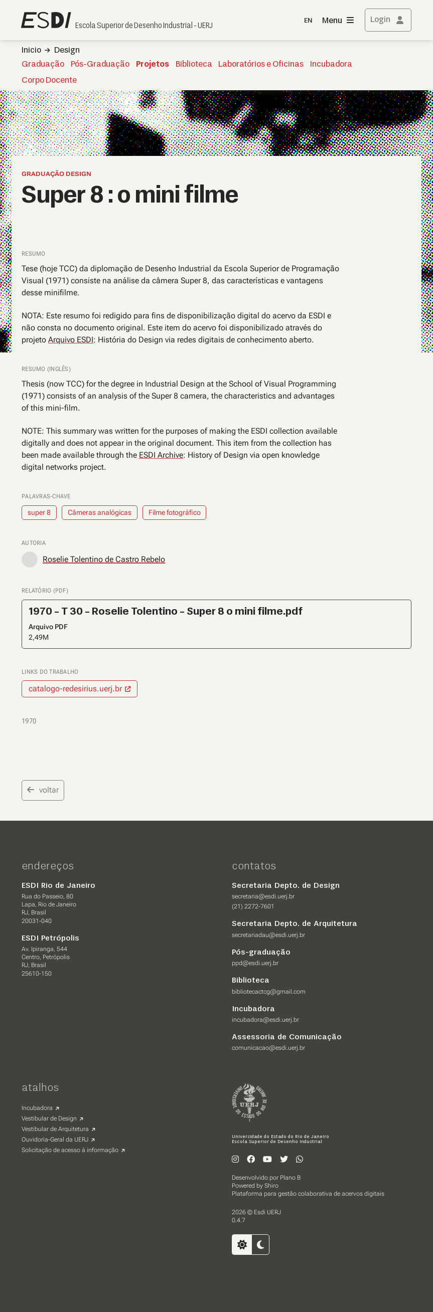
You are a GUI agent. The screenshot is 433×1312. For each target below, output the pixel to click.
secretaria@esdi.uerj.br (263, 896)
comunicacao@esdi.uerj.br (268, 1047)
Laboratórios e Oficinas (261, 65)
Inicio (31, 51)
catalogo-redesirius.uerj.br (75, 688)
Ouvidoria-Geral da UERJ (55, 1139)
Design (67, 51)
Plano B (290, 1177)
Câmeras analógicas (99, 512)
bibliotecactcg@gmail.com (269, 991)
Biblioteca (194, 65)
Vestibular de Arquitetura (55, 1129)
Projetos (152, 65)
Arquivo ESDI (70, 339)
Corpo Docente (49, 81)
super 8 (39, 512)
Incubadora (331, 65)
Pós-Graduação (100, 65)
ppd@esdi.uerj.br (255, 963)
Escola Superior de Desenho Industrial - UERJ (144, 26)
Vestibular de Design (49, 1118)
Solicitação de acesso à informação (70, 1150)
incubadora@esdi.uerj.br (265, 1019)
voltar (43, 790)
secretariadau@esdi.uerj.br (268, 935)
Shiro (271, 1185)
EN (308, 21)
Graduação (43, 65)
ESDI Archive (161, 455)
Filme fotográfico (175, 512)
